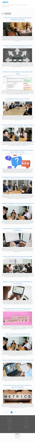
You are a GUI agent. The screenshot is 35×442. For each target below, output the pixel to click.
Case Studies (26, 421)
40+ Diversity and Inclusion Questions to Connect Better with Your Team (17, 151)
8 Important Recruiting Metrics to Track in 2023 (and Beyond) (17, 229)
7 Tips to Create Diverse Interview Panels (17, 334)
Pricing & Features (9, 421)
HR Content (27, 232)
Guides (26, 420)
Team (9, 426)
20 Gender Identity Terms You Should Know (17, 309)
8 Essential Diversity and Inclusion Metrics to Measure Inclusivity (17, 386)
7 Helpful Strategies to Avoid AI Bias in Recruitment (17, 203)
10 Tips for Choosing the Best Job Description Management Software (17, 19)
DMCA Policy (26, 427)
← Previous (5, 412)
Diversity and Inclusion (26, 100)
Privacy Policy (26, 426)
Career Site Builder (9, 420)
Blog (26, 419)
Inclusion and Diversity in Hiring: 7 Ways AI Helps (17, 125)
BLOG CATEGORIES (10, 5)
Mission (9, 425)
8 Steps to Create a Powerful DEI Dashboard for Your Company (17, 282)
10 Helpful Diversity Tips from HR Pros (17, 99)
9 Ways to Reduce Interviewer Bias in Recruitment (17, 360)
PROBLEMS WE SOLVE (6, 6)
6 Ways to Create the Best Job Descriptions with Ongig (17, 73)
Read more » (17, 40)
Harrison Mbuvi (16, 21)
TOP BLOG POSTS (18, 5)
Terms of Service (26, 425)
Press (9, 429)
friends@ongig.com (17, 438)
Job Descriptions (26, 21)
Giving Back (9, 430)
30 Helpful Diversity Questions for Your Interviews (17, 177)
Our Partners (9, 428)
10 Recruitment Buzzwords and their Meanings (17, 256)
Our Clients (9, 427)
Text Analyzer (9, 419)
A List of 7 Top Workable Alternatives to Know (17, 46)
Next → (15, 412)
